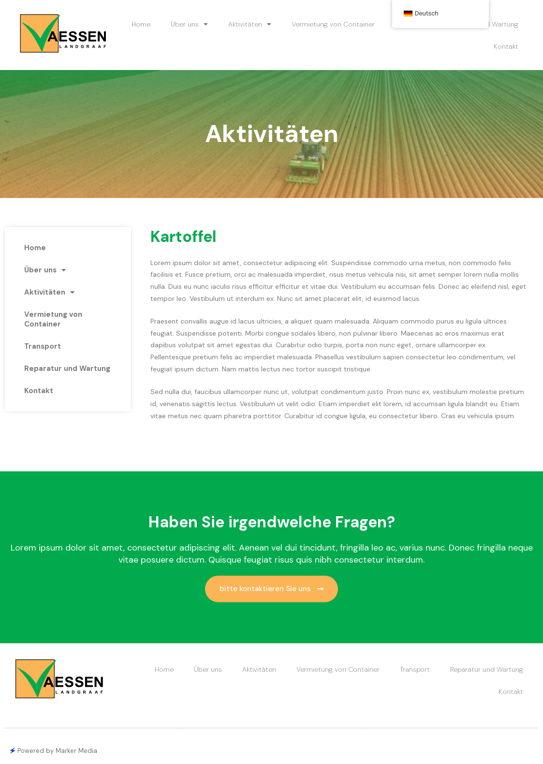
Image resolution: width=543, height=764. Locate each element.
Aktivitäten (249, 24)
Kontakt (506, 46)
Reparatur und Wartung (67, 368)
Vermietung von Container (333, 24)
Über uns (189, 24)
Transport (42, 346)
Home (141, 24)
